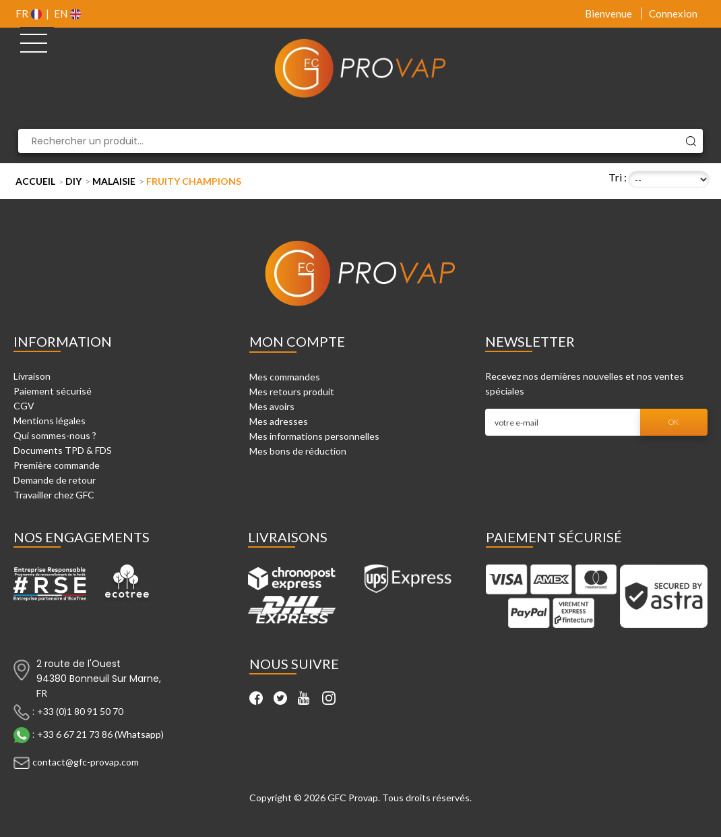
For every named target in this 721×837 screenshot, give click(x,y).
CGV (23, 405)
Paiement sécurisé (52, 391)
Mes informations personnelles (314, 436)
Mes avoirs (271, 406)
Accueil (35, 181)
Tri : (617, 177)
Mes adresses (278, 421)
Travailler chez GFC (53, 494)
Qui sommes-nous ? (54, 435)
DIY (73, 181)
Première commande (56, 465)
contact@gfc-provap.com (85, 761)
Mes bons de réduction (297, 451)
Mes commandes (284, 376)
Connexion (673, 13)
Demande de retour (54, 480)
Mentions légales (49, 420)
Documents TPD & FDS (62, 450)
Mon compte (297, 341)
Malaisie (113, 181)
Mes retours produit (291, 391)
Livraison (32, 376)
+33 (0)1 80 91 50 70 (80, 710)
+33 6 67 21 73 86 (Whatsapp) (100, 733)
